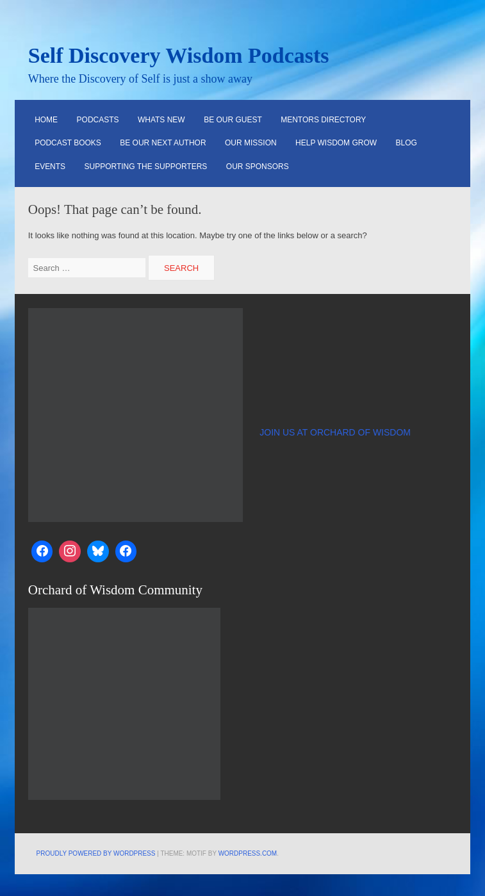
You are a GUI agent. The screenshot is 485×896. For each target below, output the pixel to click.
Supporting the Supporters (146, 166)
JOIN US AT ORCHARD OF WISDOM (335, 432)
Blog (406, 142)
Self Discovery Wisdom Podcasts (178, 55)
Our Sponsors (257, 166)
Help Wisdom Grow (336, 142)
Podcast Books (68, 142)
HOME (46, 119)
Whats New (161, 119)
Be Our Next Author (163, 142)
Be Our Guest (233, 119)
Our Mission (251, 142)
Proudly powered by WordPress (96, 853)
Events (50, 166)
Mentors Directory (323, 119)
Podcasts (98, 119)
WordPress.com (247, 853)
